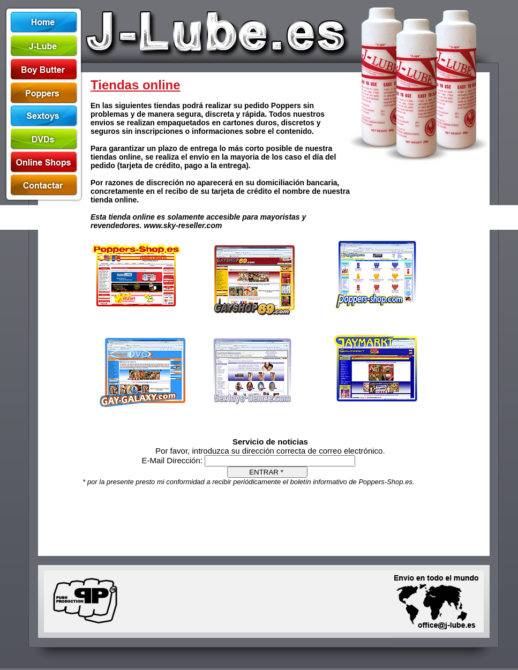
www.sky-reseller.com (183, 225)
